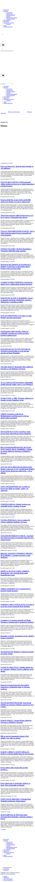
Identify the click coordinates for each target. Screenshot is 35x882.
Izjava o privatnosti (8, 878)
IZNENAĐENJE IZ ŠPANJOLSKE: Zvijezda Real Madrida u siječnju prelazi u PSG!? (17, 817)
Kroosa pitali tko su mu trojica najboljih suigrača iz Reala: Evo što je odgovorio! (16, 201)
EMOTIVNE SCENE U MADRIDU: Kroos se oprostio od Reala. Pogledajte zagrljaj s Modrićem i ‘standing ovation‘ (17, 300)
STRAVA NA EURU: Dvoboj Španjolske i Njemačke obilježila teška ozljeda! (16, 250)
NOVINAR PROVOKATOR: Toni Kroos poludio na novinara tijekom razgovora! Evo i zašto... (17, 705)
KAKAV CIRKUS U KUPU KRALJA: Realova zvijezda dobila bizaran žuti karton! (17, 753)
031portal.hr (6, 868)
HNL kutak (6, 9)
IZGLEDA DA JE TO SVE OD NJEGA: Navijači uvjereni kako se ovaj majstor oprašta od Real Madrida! (16, 351)
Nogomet (5, 11)
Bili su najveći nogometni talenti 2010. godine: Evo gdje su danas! (15, 737)
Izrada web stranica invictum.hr (8, 873)
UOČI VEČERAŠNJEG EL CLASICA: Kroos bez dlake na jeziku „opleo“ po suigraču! (15, 488)
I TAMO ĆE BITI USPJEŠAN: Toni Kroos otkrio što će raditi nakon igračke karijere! (17, 283)
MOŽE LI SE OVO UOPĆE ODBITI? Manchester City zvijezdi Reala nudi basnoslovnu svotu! (15, 573)
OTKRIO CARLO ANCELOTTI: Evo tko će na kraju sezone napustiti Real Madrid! (17, 605)
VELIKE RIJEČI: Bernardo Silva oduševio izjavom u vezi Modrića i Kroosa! (17, 368)
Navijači (8, 16)
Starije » (4, 829)
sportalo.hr (6, 870)
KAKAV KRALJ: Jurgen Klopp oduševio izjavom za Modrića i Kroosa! (16, 721)
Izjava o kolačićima (8, 880)
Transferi (8, 24)
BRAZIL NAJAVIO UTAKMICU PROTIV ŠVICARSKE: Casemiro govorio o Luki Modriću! (17, 555)
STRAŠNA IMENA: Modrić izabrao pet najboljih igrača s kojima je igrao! (15, 505)
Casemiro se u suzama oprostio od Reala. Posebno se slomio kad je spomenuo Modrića (17, 621)
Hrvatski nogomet (10, 19)
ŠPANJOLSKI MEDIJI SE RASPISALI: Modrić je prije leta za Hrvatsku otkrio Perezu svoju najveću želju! (16, 266)
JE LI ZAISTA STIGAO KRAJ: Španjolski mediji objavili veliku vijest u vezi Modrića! (17, 383)
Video (4, 25)
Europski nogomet (10, 15)
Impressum (6, 877)
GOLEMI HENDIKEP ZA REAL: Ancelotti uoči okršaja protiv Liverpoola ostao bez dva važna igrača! (17, 538)
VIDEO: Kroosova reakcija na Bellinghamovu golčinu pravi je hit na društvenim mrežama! (15, 416)
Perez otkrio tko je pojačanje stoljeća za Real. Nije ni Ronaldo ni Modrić (15, 784)
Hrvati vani (6, 21)
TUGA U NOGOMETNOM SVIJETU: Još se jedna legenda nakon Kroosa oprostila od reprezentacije (17, 233)
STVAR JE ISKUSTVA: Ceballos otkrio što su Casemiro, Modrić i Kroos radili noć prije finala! (17, 669)
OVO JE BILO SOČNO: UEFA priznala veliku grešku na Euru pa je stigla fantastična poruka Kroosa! (17, 184)
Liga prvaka (9, 12)
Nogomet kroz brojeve (8, 22)
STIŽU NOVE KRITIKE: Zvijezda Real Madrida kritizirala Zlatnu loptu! (16, 800)
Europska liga (9, 13)
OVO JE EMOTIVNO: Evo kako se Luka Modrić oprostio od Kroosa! (16, 317)
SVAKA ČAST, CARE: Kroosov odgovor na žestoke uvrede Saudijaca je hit (17, 399)
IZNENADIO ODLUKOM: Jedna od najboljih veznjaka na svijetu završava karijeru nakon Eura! (15, 333)
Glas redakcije (6, 20)
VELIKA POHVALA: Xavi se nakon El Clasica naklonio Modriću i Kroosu (15, 521)
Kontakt (5, 876)
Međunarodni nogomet (11, 17)
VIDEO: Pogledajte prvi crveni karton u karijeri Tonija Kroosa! (16, 590)
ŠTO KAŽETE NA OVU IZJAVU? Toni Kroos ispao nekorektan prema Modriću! (16, 433)
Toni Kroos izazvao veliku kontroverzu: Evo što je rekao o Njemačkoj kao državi (17, 216)
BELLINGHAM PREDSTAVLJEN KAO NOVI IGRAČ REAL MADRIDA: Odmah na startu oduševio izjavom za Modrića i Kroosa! (16, 450)
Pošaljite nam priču (8, 26)
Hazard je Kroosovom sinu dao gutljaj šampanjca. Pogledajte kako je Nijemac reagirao (15, 687)
